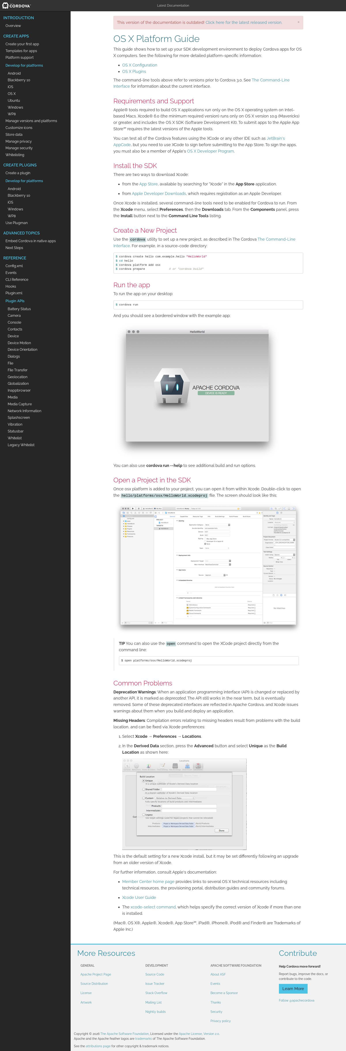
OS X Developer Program (210, 151)
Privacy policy (221, 1021)
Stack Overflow (156, 993)
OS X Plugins (134, 71)
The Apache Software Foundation (124, 1034)
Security (216, 1011)
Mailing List (153, 1002)
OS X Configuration (139, 65)
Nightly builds (155, 1011)
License (86, 993)
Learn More (293, 988)
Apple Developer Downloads (159, 193)
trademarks (143, 1038)
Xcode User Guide (139, 897)
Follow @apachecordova (296, 1000)
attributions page (98, 1046)
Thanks (216, 1002)
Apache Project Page (96, 974)
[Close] (298, 21)
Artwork (86, 1002)
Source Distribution (94, 983)
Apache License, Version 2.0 (199, 1034)
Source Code (154, 974)
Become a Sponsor (224, 993)
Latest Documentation (173, 5)
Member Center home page (148, 881)
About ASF (218, 974)
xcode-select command (153, 907)
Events (215, 983)
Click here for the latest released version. (244, 22)
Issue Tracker (154, 983)
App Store (148, 184)
